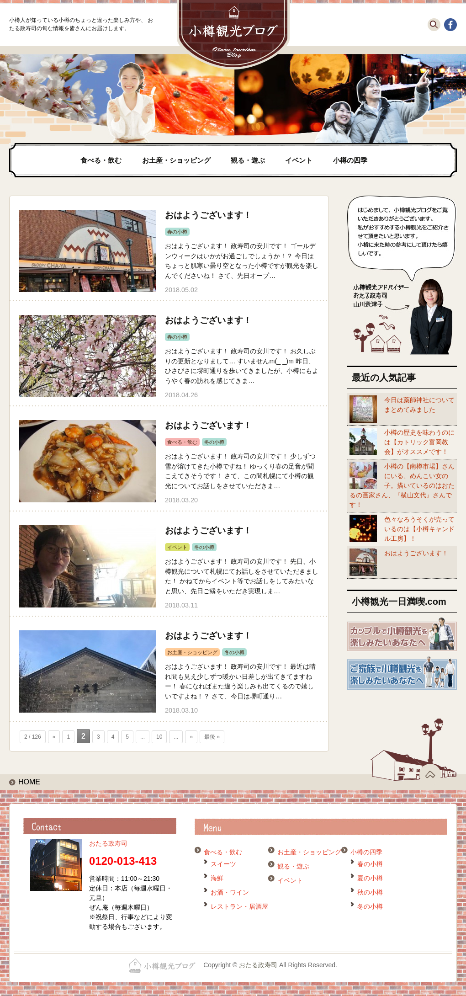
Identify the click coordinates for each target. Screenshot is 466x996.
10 (159, 737)
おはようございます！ (208, 215)
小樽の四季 (350, 160)
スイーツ (223, 864)
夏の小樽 (370, 878)
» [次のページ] (191, 737)
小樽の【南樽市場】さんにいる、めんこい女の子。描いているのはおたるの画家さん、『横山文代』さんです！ (402, 485)
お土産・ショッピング (176, 160)
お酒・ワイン (230, 892)
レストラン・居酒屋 (239, 906)
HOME (29, 782)
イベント (298, 160)
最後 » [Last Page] (212, 737)
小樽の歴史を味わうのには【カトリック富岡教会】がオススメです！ (419, 442)
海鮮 (217, 878)
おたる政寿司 (108, 843)
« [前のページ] (54, 737)
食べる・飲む (101, 160)
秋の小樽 (370, 892)
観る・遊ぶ (248, 160)
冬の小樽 (214, 442)
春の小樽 (177, 231)
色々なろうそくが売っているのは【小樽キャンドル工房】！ (419, 529)
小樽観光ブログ (233, 34)
